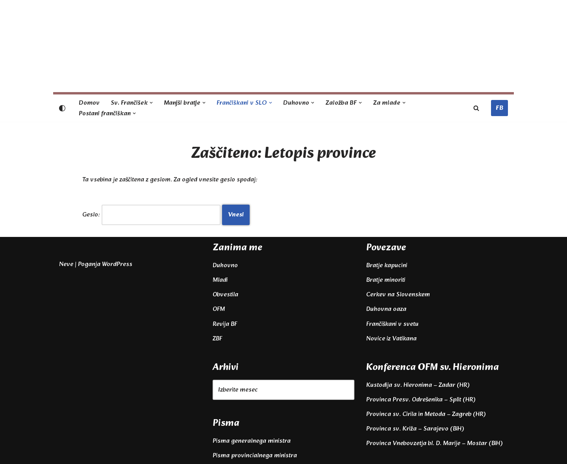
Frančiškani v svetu (392, 324)
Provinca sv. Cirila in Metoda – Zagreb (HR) (425, 414)
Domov (89, 103)
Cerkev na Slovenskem (398, 294)
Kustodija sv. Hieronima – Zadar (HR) (417, 385)
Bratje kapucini (386, 265)
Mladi (220, 280)
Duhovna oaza (386, 309)
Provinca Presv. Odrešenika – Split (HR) (420, 399)
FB (499, 108)
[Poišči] (476, 108)
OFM (219, 309)
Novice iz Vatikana (391, 338)
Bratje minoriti (385, 280)
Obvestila (225, 294)
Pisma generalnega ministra (252, 441)
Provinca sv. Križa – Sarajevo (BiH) (415, 428)
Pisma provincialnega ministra (255, 455)
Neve (66, 264)
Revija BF (225, 324)
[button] (151, 102)
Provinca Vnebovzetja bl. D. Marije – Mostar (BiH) (434, 443)
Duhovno (225, 265)
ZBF (217, 338)
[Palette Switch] (62, 108)
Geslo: (151, 215)
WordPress (117, 264)
